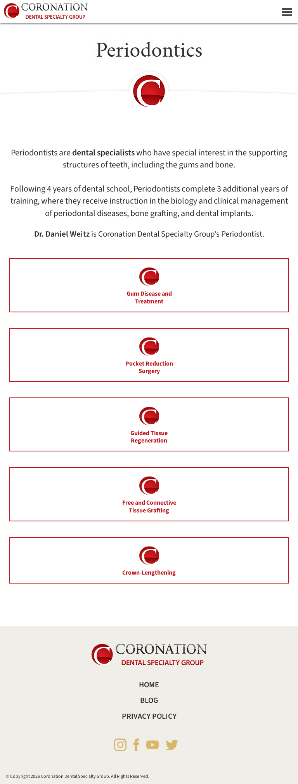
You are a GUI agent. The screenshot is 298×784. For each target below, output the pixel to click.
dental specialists (103, 152)
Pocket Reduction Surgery (149, 355)
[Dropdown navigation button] (286, 11)
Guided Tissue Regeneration (149, 424)
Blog (149, 700)
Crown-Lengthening (149, 560)
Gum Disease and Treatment (149, 285)
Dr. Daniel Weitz (62, 234)
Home (149, 684)
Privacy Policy (149, 716)
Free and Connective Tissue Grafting (149, 494)
